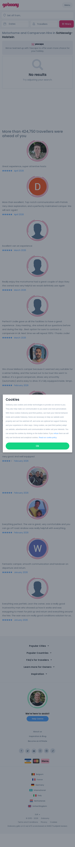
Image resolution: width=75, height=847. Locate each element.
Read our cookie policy (48, 438)
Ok (37, 446)
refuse (56, 433)
